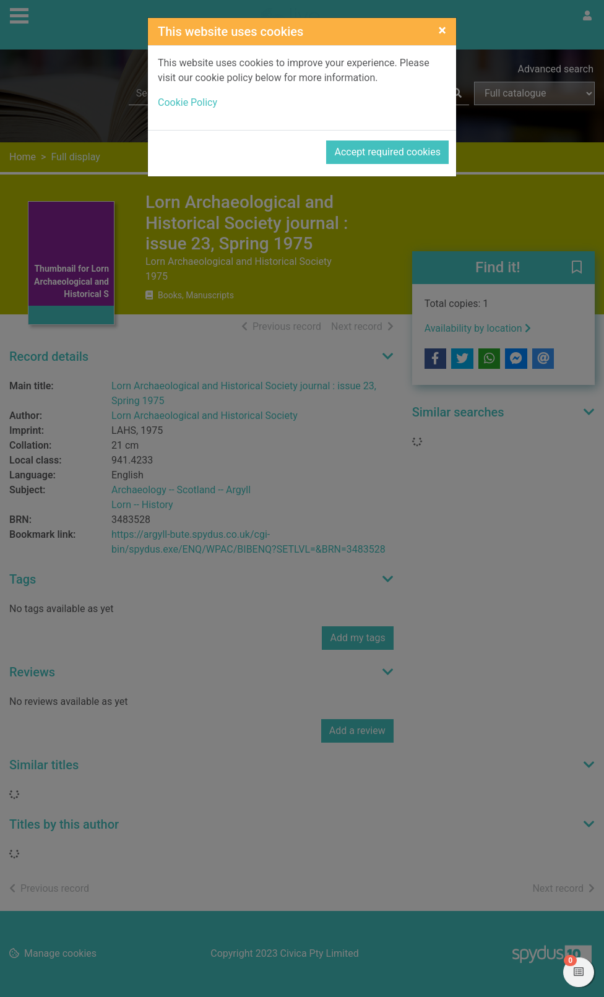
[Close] (442, 30)
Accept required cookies (387, 152)
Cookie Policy (187, 102)
